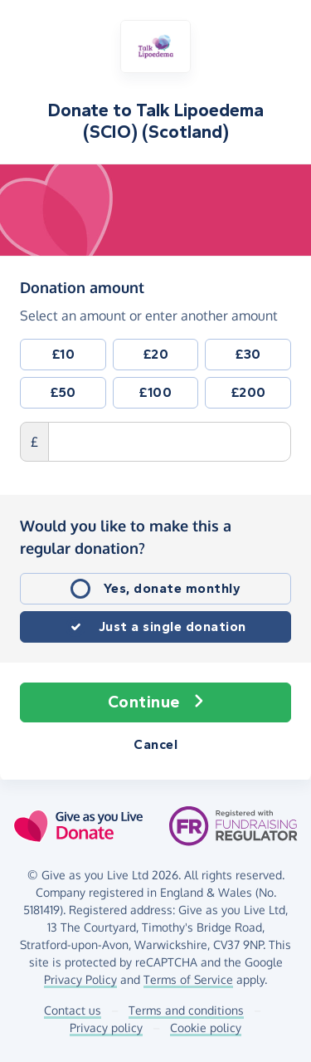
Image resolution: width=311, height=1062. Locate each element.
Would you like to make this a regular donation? (125, 536)
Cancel (155, 744)
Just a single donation (172, 626)
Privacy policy (106, 1027)
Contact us (72, 1010)
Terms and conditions (186, 1010)
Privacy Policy (80, 979)
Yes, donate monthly (172, 588)
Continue (156, 702)
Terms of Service (188, 979)
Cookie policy (205, 1027)
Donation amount (82, 286)
